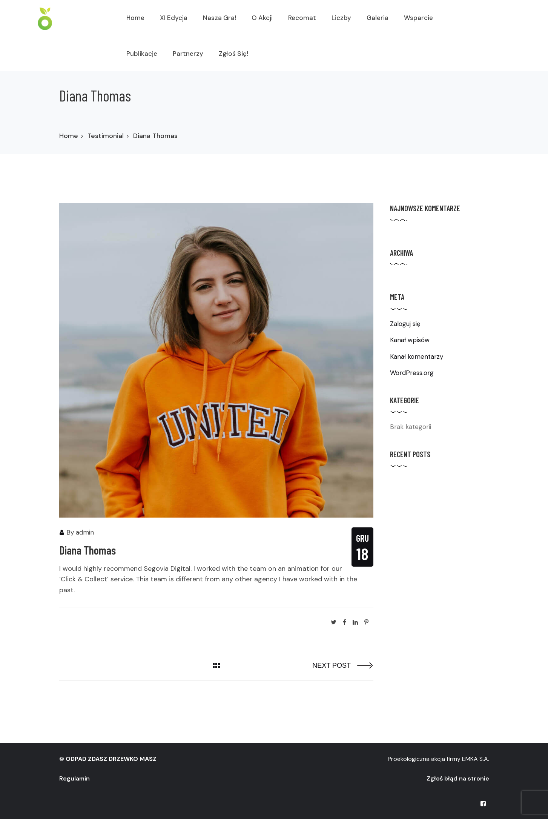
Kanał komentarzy (416, 356)
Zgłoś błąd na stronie (458, 778)
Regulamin (74, 778)
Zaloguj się (405, 324)
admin (85, 532)
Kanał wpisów (410, 340)
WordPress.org (412, 373)
